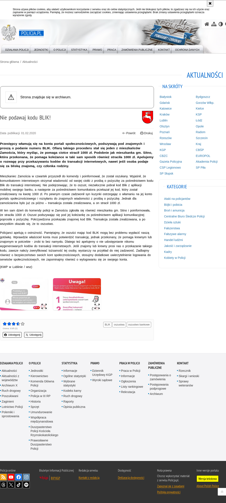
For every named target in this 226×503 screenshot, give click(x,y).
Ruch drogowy (11, 390)
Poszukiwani (10, 396)
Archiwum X (10, 385)
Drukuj (146, 133)
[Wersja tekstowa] (221, 24)
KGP (163, 150)
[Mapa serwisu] (213, 24)
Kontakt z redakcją (89, 477)
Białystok (166, 97)
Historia (35, 401)
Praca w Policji (129, 363)
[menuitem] (17, 49)
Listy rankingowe (132, 386)
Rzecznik (185, 370)
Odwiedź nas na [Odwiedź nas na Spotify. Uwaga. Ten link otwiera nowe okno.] (26, 484)
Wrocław (165, 144)
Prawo (95, 363)
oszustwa (119, 324)
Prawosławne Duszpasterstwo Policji (41, 444)
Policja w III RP (40, 396)
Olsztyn (165, 126)
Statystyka (69, 363)
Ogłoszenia (128, 381)
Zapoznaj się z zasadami (170, 486)
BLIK (107, 324)
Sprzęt (35, 407)
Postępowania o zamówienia (160, 377)
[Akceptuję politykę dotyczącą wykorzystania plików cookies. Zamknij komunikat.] (210, 3)
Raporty (68, 401)
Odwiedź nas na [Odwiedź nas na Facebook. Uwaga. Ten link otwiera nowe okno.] (18, 477)
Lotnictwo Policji (12, 407)
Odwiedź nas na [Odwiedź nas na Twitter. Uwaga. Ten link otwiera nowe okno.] (11, 484)
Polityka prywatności (168, 492)
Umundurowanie (41, 412)
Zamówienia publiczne (156, 365)
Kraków (165, 114)
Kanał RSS (3, 477)
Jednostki (37, 370)
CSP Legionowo (170, 167)
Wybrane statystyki (69, 383)
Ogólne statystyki (74, 376)
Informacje (70, 370)
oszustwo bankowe (139, 324)
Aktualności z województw (10, 378)
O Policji (35, 363)
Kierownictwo (39, 376)
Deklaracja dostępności (131, 477)
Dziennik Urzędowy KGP (102, 372)
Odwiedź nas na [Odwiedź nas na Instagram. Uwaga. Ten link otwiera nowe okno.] (26, 477)
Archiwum (156, 394)
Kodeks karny (72, 390)
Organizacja (38, 390)
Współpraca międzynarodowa (42, 419)
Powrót (128, 133)
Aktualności (30, 61)
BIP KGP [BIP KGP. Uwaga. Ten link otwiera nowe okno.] (55, 478)
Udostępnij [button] (12, 334)
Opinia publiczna (74, 407)
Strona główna (9, 61)
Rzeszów (166, 138)
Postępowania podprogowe (159, 386)
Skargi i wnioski (189, 376)
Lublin (163, 120)
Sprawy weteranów (186, 383)
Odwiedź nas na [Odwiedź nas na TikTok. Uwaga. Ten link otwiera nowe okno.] (18, 484)
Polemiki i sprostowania (10, 414)
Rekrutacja (128, 392)
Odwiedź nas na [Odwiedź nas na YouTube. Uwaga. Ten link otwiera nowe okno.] (11, 477)
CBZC (164, 156)
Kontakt (183, 363)
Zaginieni (8, 401)
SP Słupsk (166, 173)
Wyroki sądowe (102, 380)
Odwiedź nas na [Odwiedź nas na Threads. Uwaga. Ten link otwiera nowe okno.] (3, 484)
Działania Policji (11, 363)
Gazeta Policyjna (171, 161)
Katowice (166, 108)
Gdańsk (165, 102)
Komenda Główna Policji (42, 383)
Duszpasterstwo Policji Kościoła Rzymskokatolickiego (44, 431)
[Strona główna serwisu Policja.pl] (207, 24)
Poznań (165, 132)
